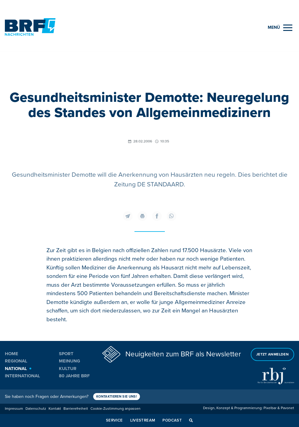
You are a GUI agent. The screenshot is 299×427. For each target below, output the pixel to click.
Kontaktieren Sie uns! (116, 397)
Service (114, 420)
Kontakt (55, 408)
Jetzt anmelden (272, 354)
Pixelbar (270, 408)
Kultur (67, 368)
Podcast (172, 420)
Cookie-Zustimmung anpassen (115, 408)
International (22, 376)
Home (11, 353)
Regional (16, 361)
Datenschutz (35, 408)
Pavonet (287, 408)
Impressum (14, 408)
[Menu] (280, 27)
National (16, 368)
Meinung (69, 361)
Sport (66, 353)
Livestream (142, 420)
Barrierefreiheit (75, 408)
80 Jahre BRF (74, 376)
